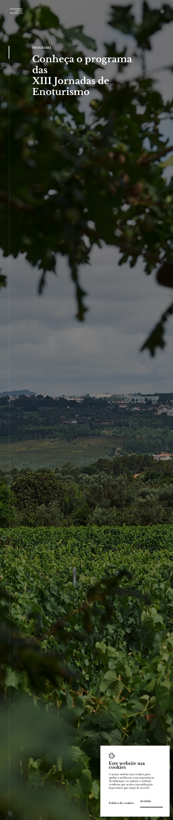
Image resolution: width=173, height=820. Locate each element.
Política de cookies (121, 803)
